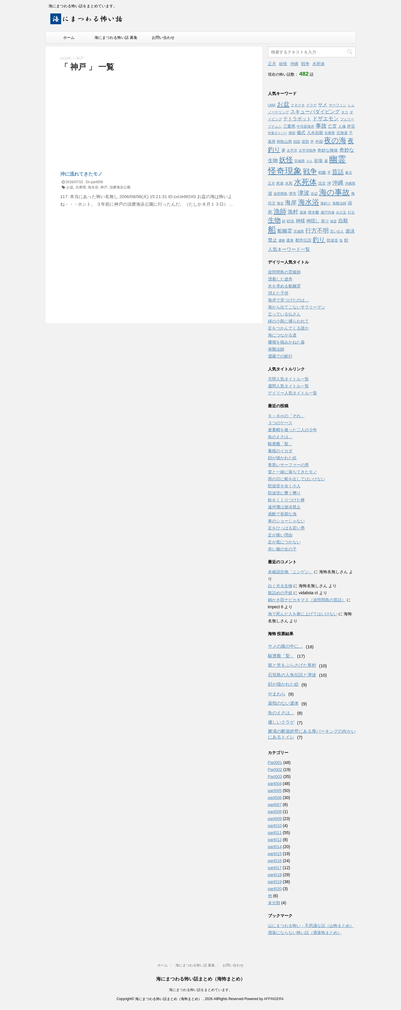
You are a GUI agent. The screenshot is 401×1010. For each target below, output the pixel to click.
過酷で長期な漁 (282, 514)
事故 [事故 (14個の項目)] (321, 126)
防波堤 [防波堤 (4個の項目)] (332, 240)
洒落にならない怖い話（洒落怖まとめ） (305, 932)
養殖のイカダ (280, 450)
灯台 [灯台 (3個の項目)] (351, 212)
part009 (97, 182)
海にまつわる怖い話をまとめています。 (200, 990)
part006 (275, 797)
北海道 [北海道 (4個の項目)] (342, 133)
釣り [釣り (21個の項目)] (319, 239)
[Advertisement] (109, 116)
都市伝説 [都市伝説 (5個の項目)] (303, 240)
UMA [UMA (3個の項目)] (272, 105)
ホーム (69, 37)
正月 (272, 63)
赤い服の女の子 (282, 549)
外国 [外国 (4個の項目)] (319, 141)
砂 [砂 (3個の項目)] (283, 221)
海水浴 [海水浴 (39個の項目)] (308, 202)
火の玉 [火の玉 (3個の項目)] (341, 212)
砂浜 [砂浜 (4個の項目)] (290, 221)
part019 (275, 881)
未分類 (274, 902)
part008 (275, 811)
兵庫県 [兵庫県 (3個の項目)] (329, 133)
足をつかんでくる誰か (288, 328)
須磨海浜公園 (119, 187)
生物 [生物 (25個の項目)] (274, 220)
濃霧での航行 (280, 356)
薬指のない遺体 (283, 703)
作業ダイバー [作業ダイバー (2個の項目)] (277, 133)
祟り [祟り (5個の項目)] (325, 221)
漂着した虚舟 (280, 279)
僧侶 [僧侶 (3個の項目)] (291, 133)
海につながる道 (282, 335)
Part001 (275, 762)
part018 (275, 874)
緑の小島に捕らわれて (288, 321)
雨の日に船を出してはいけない (296, 479)
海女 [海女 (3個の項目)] (280, 203)
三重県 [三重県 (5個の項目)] (289, 126)
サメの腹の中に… (285, 646)
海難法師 (276, 349)
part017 (275, 867)
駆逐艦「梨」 (280, 443)
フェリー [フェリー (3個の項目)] (347, 119)
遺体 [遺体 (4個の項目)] (290, 240)
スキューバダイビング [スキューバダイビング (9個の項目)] (315, 112)
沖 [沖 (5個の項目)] (329, 183)
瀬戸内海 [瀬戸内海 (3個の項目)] (328, 212)
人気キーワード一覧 (289, 249)
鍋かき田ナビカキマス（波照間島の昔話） (307, 599)
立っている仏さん (284, 314)
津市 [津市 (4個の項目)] (292, 193)
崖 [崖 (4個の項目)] (326, 161)
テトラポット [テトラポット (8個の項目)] (297, 118)
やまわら (276, 693)
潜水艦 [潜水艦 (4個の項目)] (313, 212)
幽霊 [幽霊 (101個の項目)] (337, 159)
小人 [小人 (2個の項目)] (309, 161)
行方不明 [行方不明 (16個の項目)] (317, 230)
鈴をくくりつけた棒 (286, 500)
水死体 (318, 63)
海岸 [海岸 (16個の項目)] (291, 202)
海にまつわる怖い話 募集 (115, 37)
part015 (275, 853)
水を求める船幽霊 (284, 286)
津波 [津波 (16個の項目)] (303, 193)
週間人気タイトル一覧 (288, 386)
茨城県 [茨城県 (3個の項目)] (298, 231)
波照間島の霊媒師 (284, 272)
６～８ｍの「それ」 (286, 415)
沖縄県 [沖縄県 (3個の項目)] (350, 183)
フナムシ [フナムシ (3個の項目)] (275, 126)
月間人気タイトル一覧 (288, 379)
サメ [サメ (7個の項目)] (322, 104)
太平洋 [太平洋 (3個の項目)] (292, 150)
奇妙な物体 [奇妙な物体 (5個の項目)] (327, 150)
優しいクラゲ (281, 722)
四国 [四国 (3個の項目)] (296, 142)
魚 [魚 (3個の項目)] (341, 240)
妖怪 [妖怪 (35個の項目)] (286, 160)
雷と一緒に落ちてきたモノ (292, 472)
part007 (275, 804)
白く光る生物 (280, 585)
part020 (275, 888)
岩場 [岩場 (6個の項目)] (318, 160)
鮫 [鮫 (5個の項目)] (346, 240)
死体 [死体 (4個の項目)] (280, 183)
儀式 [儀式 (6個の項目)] (301, 132)
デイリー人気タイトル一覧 (292, 393)
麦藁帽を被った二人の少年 (292, 429)
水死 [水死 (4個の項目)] (288, 183)
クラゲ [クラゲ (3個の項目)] (311, 105)
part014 (275, 846)
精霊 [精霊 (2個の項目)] (333, 221)
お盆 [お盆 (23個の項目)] (283, 104)
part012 (275, 839)
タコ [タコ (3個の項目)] (344, 112)
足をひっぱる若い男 (286, 528)
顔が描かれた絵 (282, 457)
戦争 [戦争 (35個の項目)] (310, 171)
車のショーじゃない (286, 521)
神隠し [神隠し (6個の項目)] (312, 220)
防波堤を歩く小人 (284, 486)
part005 (275, 790)
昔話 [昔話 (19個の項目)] (338, 171)
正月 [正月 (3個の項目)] (271, 183)
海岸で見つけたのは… (288, 300)
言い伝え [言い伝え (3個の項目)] (337, 231)
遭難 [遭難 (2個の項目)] (281, 240)
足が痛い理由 (280, 535)
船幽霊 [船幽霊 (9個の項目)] (284, 231)
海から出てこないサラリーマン (296, 307)
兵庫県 (80, 187)
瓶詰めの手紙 (280, 592)
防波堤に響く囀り (284, 493)
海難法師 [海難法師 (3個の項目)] (339, 203)
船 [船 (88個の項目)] (272, 229)
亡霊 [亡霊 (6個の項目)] (332, 126)
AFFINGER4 (273, 999)
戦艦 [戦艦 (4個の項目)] (322, 172)
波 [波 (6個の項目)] (270, 193)
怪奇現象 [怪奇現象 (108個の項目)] (285, 171)
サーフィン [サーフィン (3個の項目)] (337, 105)
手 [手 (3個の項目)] (329, 173)
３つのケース (280, 422)
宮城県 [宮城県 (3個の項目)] (299, 161)
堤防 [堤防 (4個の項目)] (305, 141)
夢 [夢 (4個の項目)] (283, 150)
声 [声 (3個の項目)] (312, 142)
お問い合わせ (163, 37)
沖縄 (294, 63)
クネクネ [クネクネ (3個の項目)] (298, 105)
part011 (275, 832)
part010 (275, 825)
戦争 (305, 63)
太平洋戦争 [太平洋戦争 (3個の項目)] (307, 150)
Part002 (275, 769)
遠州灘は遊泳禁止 (284, 507)
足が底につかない (284, 542)
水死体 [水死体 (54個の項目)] (305, 182)
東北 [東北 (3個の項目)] (348, 173)
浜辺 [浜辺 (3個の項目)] (314, 194)
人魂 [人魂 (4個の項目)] (342, 126)
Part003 (275, 776)
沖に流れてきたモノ (81, 173)
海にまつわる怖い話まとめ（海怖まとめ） (200, 978)
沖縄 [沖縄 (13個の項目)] (337, 183)
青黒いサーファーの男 (288, 464)
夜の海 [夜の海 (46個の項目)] (335, 140)
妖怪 (283, 63)
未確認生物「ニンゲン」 (290, 571)
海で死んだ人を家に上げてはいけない (303, 613)
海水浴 (93, 187)
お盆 (69, 187)
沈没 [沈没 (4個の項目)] (322, 183)
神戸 (103, 187)
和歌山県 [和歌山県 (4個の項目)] (284, 141)
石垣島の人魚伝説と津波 (292, 674)
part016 (275, 860)
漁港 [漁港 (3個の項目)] (303, 212)
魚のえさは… (280, 436)
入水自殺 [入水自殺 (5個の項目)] (315, 132)
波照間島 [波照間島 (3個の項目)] (280, 194)
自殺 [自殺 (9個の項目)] (343, 221)
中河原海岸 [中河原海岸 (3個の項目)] (305, 126)
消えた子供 (278, 293)
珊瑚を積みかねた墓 (286, 342)
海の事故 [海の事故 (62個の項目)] (334, 192)
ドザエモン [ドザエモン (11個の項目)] (325, 119)
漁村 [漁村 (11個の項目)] (293, 212)
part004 (275, 783)
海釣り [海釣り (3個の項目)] (325, 203)
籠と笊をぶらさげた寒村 (292, 665)
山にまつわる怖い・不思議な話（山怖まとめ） (311, 925)
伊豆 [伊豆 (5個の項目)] (351, 126)
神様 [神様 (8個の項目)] (300, 220)
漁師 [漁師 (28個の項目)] (279, 211)
